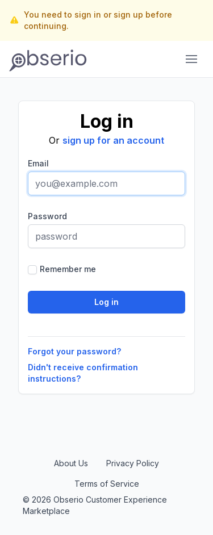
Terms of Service (106, 483)
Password (47, 216)
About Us (71, 463)
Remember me (68, 269)
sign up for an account (113, 140)
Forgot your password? (74, 351)
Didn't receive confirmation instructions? (83, 372)
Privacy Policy (132, 463)
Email (38, 163)
